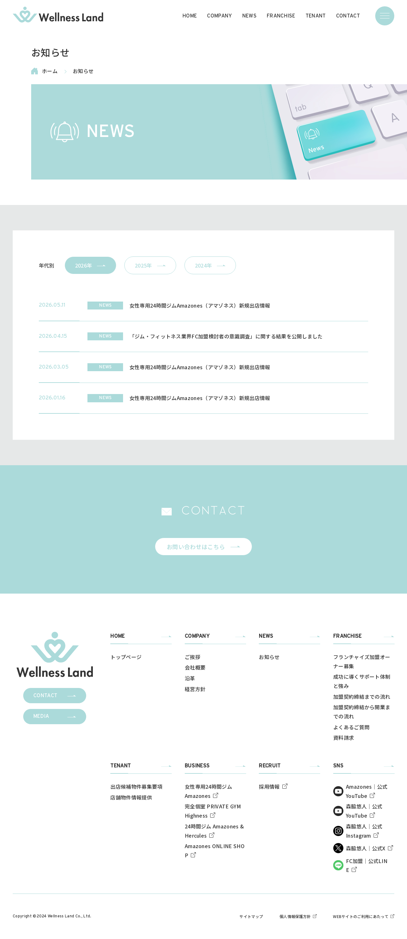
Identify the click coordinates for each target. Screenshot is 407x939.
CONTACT (348, 15)
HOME (190, 15)
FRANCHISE (281, 15)
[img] (58, 15)
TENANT (316, 15)
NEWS (249, 15)
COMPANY (219, 15)
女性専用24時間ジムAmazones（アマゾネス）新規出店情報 (199, 305)
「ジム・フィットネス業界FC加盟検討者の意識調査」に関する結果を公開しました (226, 336)
